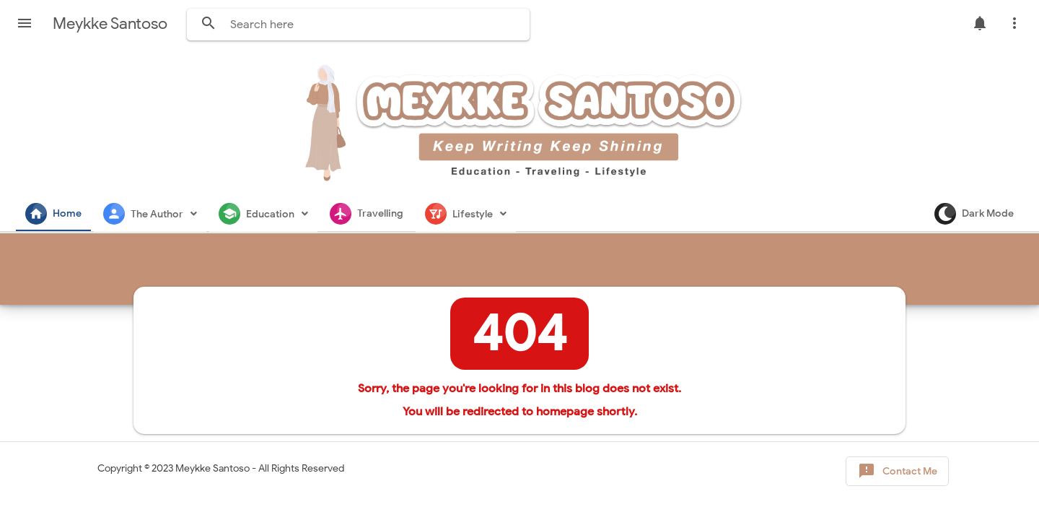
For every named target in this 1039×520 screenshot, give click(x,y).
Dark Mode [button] (974, 214)
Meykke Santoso (212, 468)
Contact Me (897, 471)
